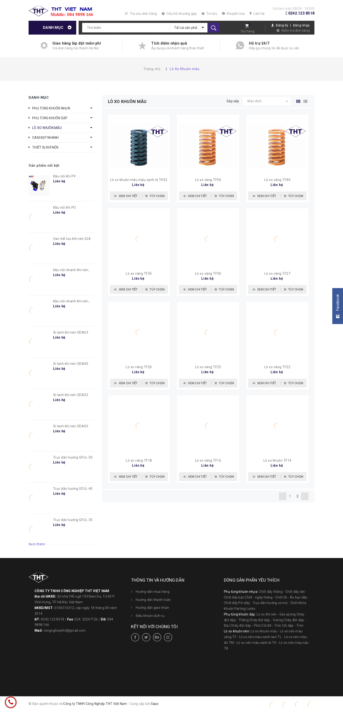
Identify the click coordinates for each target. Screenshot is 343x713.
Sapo (155, 704)
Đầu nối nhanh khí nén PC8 (71, 301)
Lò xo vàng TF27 (277, 275)
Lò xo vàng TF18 (139, 463)
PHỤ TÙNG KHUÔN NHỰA (51, 108)
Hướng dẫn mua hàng (152, 592)
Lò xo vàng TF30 (208, 275)
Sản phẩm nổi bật (44, 165)
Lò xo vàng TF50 (208, 180)
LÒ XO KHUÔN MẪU (47, 128)
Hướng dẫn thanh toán (153, 600)
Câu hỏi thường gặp (179, 14)
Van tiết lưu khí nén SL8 (72, 239)
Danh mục (53, 27)
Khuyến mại (233, 14)
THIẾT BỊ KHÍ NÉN (45, 147)
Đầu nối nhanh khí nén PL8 (71, 270)
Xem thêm (37, 544)
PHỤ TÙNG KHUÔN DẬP (50, 118)
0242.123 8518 (301, 13)
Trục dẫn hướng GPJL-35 (73, 520)
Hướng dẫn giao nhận (152, 608)
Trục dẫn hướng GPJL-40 (73, 489)
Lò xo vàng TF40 (277, 180)
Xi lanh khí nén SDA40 (70, 364)
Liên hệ (257, 14)
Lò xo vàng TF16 (208, 463)
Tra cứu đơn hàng (141, 14)
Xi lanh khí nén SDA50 (70, 426)
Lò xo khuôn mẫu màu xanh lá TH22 (138, 180)
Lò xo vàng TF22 (277, 369)
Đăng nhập (301, 25)
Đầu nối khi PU (64, 207)
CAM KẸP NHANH (45, 138)
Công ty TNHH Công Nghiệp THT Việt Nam (95, 704)
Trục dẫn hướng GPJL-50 (73, 457)
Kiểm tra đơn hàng (296, 30)
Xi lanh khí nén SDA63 (70, 332)
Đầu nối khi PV (64, 176)
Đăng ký (282, 25)
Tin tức (209, 14)
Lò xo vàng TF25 (208, 369)
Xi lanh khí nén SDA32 (70, 395)
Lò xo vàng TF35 (139, 275)
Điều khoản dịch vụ (150, 616)
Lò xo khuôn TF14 (277, 463)
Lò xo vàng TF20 (139, 369)
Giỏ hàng (247, 31)
